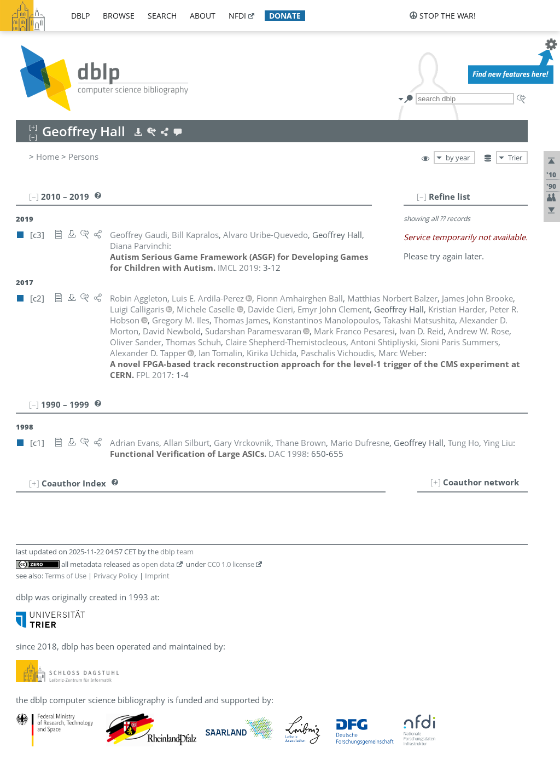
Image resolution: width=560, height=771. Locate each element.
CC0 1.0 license (230, 564)
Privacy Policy (116, 576)
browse (119, 15)
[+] (435, 482)
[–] (422, 196)
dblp (80, 15)
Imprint (157, 576)
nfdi (237, 15)
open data (157, 564)
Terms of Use (65, 576)
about (202, 15)
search (162, 15)
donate (285, 15)
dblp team (177, 551)
